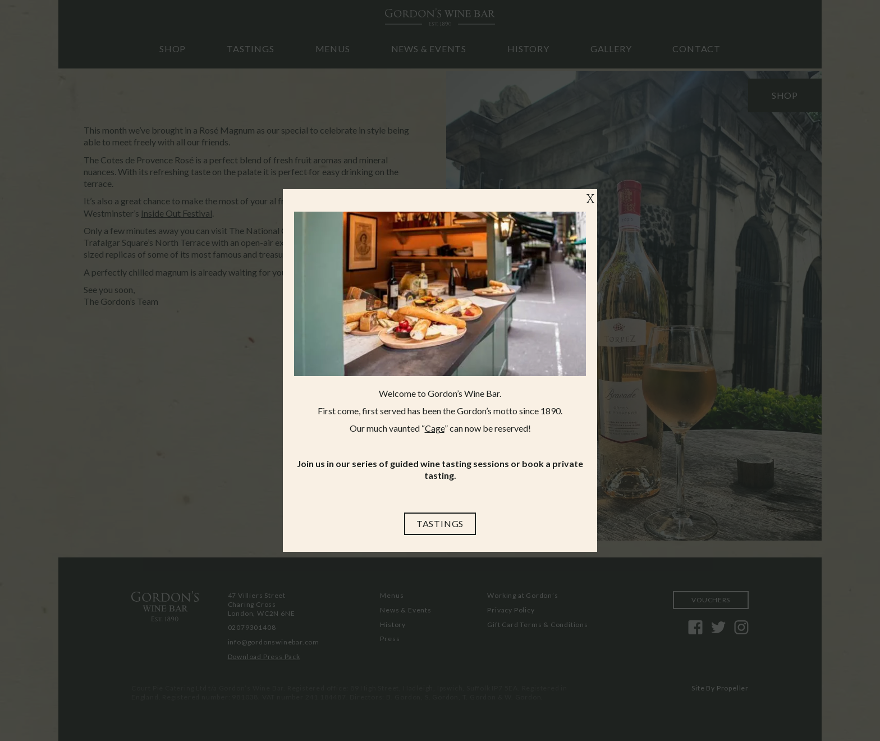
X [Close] (590, 199)
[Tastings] (440, 524)
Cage (434, 428)
